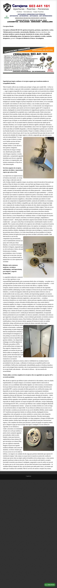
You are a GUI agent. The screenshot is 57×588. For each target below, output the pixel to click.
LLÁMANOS (49, 585)
